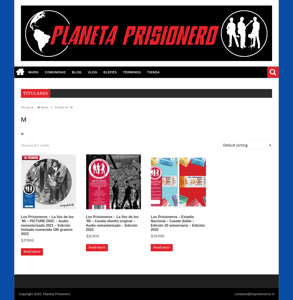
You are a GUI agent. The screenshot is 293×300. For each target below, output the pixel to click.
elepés (110, 72)
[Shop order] (246, 145)
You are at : (28, 107)
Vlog (92, 72)
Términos (132, 72)
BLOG (77, 72)
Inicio (19, 72)
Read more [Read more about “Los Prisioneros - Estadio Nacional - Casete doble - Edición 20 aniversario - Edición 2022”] (161, 247)
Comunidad (55, 72)
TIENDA (153, 72)
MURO (33, 72)
